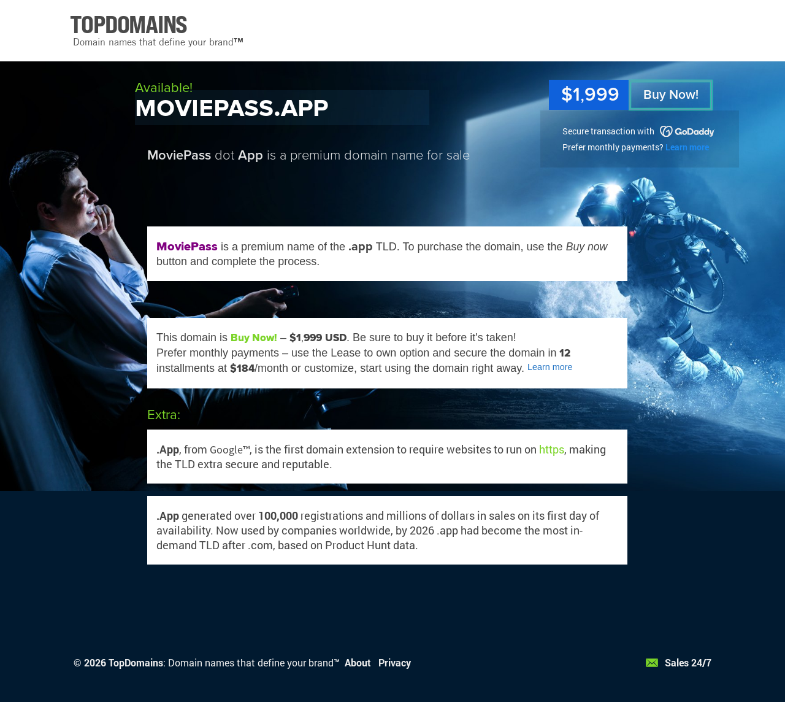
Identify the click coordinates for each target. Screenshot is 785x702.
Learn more (687, 147)
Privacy (394, 662)
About (358, 662)
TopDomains (136, 662)
